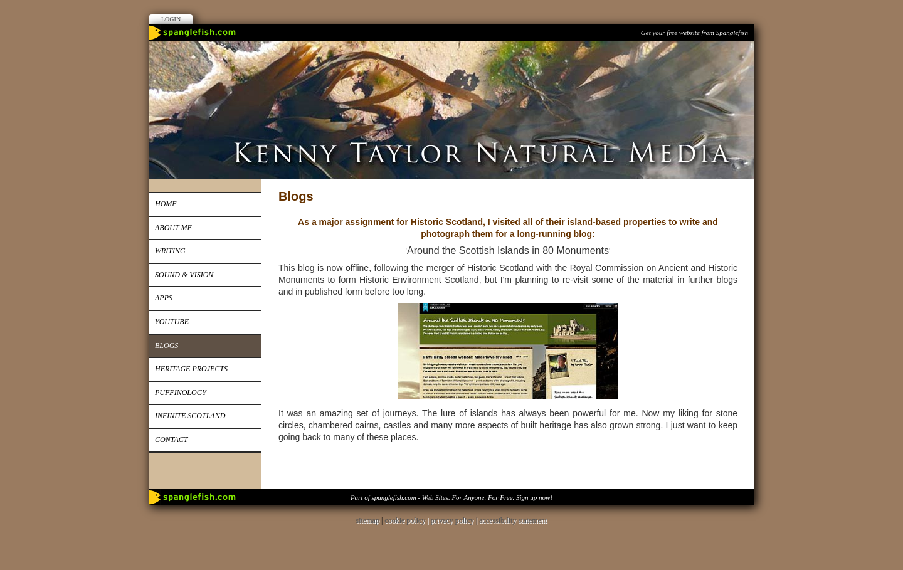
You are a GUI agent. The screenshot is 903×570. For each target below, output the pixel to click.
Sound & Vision (184, 274)
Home (166, 203)
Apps (163, 297)
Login (171, 19)
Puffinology (180, 392)
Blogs (166, 345)
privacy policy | (455, 520)
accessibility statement (513, 520)
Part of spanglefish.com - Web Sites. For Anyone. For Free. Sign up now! (451, 497)
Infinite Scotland (190, 415)
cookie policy (404, 520)
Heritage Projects (191, 368)
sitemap (367, 520)
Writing (170, 250)
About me (173, 227)
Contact (171, 439)
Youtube (172, 321)
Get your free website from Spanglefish (694, 32)
